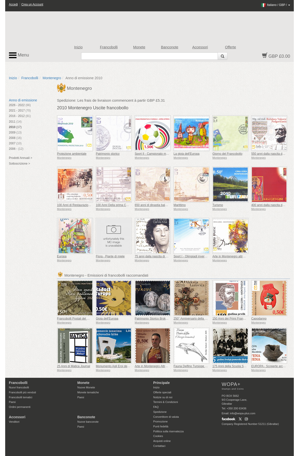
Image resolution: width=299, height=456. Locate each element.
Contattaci (159, 445)
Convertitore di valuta (166, 416)
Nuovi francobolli (19, 387)
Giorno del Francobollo (227, 153)
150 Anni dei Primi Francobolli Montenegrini (240, 318)
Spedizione (160, 411)
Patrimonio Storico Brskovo (152, 318)
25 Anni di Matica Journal (73, 366)
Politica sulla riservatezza (168, 431)
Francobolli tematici (20, 397)
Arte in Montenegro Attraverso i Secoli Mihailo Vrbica (169, 366)
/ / (275, 5)
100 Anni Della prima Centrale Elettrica (121, 205)
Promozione (160, 421)
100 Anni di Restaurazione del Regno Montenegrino (91, 205)
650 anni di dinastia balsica (152, 205)
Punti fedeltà (160, 426)
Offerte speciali (162, 392)
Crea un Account (32, 4)
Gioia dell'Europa (107, 318)
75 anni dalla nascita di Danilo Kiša (158, 256)
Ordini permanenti (19, 406)
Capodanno (258, 318)
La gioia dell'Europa (186, 153)
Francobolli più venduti (22, 392)
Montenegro (52, 78)
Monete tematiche (88, 392)
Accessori (200, 47)
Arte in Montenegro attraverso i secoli (237, 256)
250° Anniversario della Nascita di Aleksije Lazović (206, 318)
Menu (19, 55)
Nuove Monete (86, 387)
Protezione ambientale (71, 153)
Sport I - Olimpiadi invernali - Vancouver (199, 256)
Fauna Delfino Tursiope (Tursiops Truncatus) (202, 366)
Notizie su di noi (162, 397)
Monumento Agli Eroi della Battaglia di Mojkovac (127, 366)
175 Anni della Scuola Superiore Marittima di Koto (245, 366)
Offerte (230, 47)
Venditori (14, 421)
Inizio (78, 47)
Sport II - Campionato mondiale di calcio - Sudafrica (168, 153)
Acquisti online (162, 440)
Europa (62, 256)
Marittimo (179, 205)
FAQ (156, 406)
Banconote (169, 47)
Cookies (158, 436)
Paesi (12, 401)
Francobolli (109, 47)
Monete (139, 47)
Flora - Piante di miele (110, 256)
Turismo (217, 205)
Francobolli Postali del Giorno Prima (80, 318)
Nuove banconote (88, 421)
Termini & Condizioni (165, 401)
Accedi (13, 4)
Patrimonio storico (107, 153)
